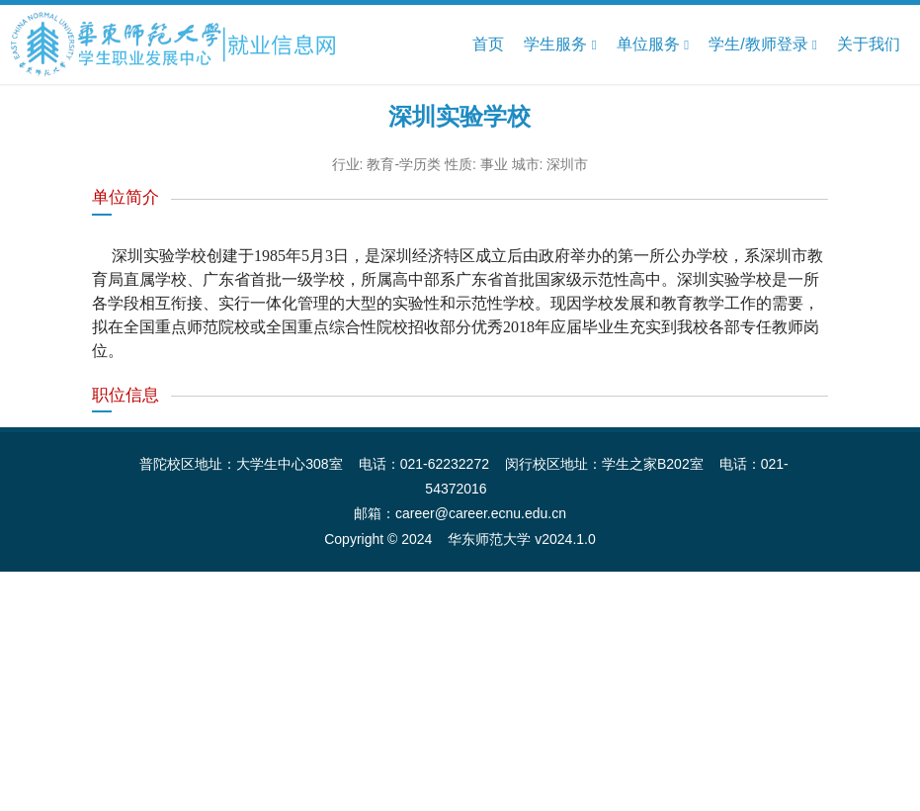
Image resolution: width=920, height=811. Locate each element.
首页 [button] (488, 44)
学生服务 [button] (560, 45)
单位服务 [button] (653, 45)
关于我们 (868, 44)
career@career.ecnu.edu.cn (480, 513)
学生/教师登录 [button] (763, 45)
